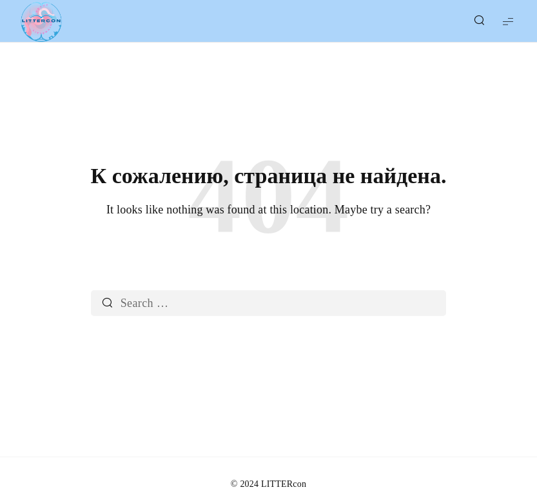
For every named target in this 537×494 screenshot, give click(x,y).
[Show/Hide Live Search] (479, 21)
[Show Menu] (508, 21)
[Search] (107, 303)
